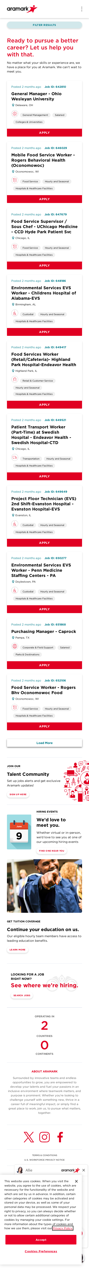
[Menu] (80, 9)
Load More (44, 743)
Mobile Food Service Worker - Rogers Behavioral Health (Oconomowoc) (43, 160)
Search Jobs (21, 995)
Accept (41, 1240)
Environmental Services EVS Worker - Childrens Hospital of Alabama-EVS (43, 293)
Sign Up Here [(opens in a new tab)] (18, 794)
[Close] (76, 1181)
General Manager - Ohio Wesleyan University (36, 96)
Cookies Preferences (41, 1251)
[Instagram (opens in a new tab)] (44, 1137)
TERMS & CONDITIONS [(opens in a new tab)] (44, 1155)
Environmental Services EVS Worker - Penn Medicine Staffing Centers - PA (41, 570)
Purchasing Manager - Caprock (43, 631)
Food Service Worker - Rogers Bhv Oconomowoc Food (43, 690)
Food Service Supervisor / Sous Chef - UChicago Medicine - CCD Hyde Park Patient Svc (44, 226)
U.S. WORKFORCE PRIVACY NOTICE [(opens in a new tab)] (44, 1159)
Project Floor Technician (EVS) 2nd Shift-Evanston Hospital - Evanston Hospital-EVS (43, 504)
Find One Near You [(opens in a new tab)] (51, 850)
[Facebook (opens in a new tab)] (60, 1137)
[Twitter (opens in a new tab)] (29, 1137)
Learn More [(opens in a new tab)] (18, 949)
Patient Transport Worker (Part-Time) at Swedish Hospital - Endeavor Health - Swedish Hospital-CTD (41, 434)
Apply (44, 132)
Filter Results (44, 25)
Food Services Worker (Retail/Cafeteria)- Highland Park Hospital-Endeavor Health (43, 359)
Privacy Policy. (63, 1228)
